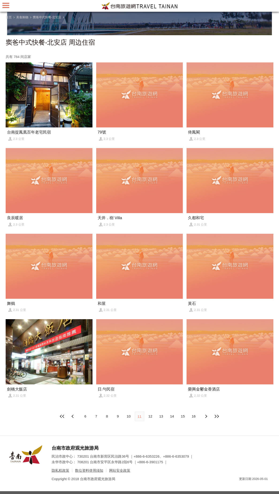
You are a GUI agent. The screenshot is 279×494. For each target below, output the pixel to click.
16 (194, 416)
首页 (9, 17)
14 (172, 416)
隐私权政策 (60, 470)
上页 (205, 416)
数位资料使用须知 (89, 470)
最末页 (217, 416)
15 (183, 416)
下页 (73, 416)
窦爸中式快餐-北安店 (47, 17)
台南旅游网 (140, 6)
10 (129, 416)
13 (161, 416)
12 (150, 416)
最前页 (62, 416)
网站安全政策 (119, 470)
